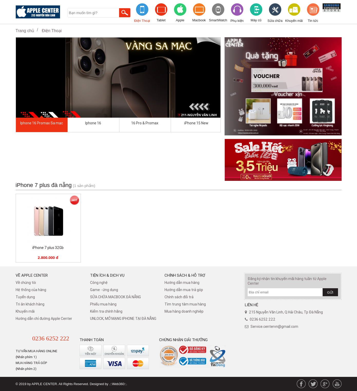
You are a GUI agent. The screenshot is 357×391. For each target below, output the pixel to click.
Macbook (199, 20)
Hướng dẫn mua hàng (182, 282)
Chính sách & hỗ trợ (185, 275)
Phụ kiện (237, 21)
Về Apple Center (32, 275)
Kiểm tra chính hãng (106, 311)
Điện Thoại (142, 21)
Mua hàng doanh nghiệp (184, 311)
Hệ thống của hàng (31, 289)
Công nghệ (99, 282)
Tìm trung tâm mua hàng (185, 304)
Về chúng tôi (26, 282)
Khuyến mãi (294, 21)
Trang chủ (25, 31)
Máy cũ (256, 20)
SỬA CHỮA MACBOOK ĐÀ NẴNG (115, 297)
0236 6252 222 (50, 338)
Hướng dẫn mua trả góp (184, 289)
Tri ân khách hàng (30, 304)
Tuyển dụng (25, 297)
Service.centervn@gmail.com (274, 326)
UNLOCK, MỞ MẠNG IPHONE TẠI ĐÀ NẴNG (123, 318)
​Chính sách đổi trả (179, 297)
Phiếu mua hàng (103, 304)
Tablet (161, 20)
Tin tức (313, 21)
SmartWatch (218, 20)
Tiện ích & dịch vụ (107, 275)
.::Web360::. (118, 384)
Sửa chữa (274, 21)
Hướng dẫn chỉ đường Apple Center (44, 318)
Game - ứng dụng (104, 289)
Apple (180, 20)
